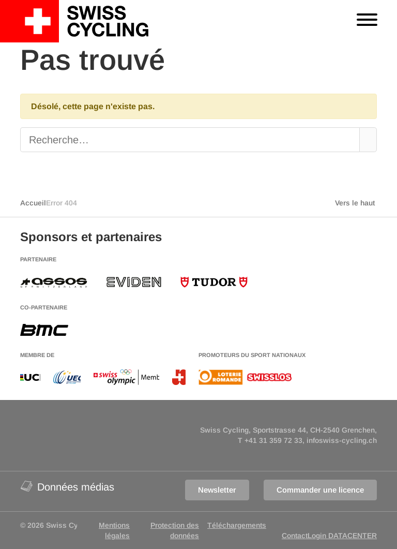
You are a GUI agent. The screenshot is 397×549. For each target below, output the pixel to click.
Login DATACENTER (342, 535)
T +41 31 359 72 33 (270, 440)
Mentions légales (114, 530)
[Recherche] (182, 139)
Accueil (33, 203)
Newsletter (217, 489)
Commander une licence (320, 489)
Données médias (67, 486)
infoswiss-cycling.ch (342, 440)
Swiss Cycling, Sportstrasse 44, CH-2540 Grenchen (287, 430)
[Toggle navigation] (367, 21)
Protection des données (174, 530)
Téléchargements (236, 525)
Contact (295, 535)
